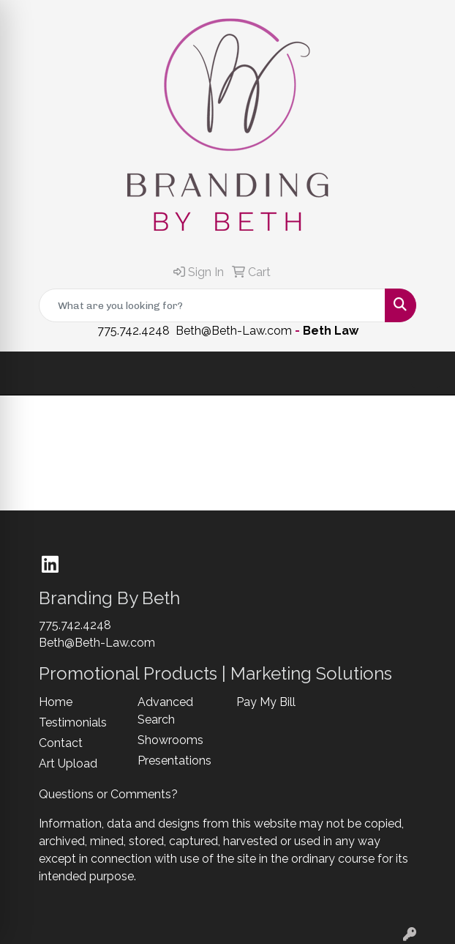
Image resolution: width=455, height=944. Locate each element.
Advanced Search (165, 710)
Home (55, 702)
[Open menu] (425, 373)
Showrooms (170, 740)
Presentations (174, 761)
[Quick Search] (212, 305)
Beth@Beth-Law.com (234, 331)
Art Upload (68, 763)
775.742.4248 (133, 331)
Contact (61, 743)
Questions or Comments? (108, 794)
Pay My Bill (266, 702)
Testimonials (73, 722)
